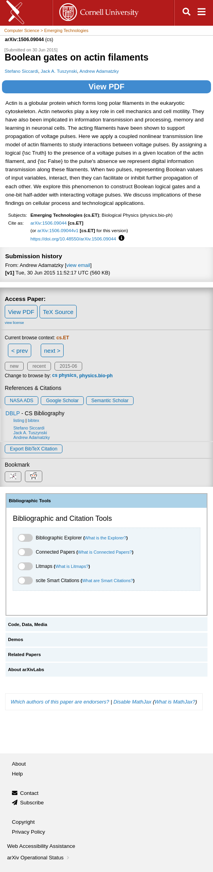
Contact (29, 793)
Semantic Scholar (109, 400)
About (19, 764)
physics (68, 375)
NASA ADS (21, 400)
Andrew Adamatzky (99, 71)
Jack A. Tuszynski (59, 71)
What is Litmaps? (72, 566)
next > (52, 350)
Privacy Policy (28, 832)
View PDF (106, 86)
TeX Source (58, 311)
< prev (19, 350)
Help (17, 774)
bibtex (33, 420)
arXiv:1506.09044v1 (58, 230)
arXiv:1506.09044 (48, 222)
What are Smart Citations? (107, 580)
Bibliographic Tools (30, 500)
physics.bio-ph (96, 375)
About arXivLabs (26, 669)
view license (14, 323)
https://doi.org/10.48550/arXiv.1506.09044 (73, 238)
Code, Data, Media (27, 624)
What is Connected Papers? (105, 552)
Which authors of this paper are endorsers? (60, 702)
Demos (15, 639)
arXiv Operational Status (39, 858)
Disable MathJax (132, 702)
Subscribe (32, 803)
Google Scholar (62, 400)
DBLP (13, 413)
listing (19, 420)
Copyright (23, 822)
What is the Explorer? (105, 537)
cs (54, 375)
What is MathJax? (175, 702)
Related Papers (24, 654)
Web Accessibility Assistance (41, 846)
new (14, 366)
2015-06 (68, 366)
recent (38, 366)
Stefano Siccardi (21, 71)
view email (78, 265)
